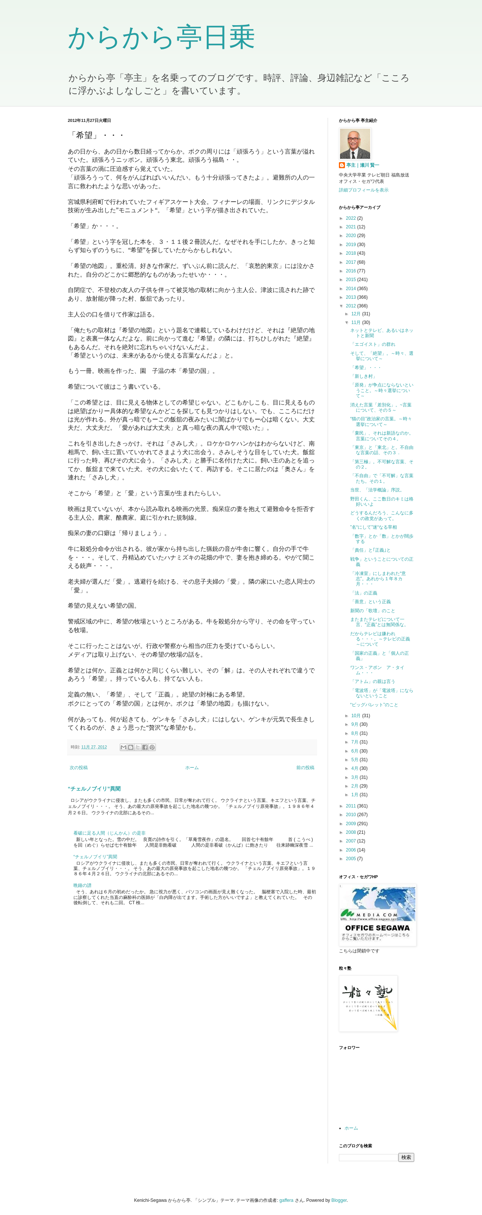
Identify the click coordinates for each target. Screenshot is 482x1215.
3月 (355, 777)
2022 (351, 218)
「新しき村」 (363, 376)
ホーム (192, 767)
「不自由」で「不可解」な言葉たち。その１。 (381, 478)
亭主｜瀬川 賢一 (362, 165)
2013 (351, 297)
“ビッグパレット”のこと (374, 704)
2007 (351, 841)
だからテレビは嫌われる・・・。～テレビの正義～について (380, 639)
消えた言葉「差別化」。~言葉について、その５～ (381, 407)
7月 (355, 742)
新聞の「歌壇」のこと (372, 610)
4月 (355, 768)
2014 (351, 288)
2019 (351, 244)
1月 (355, 794)
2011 (351, 806)
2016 (351, 271)
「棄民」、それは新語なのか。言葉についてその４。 (381, 435)
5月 (355, 759)
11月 (356, 322)
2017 (351, 262)
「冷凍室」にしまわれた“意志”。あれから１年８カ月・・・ (378, 579)
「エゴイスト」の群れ (372, 344)
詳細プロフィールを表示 (364, 190)
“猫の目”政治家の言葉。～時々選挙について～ (381, 421)
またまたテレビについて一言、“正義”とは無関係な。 (379, 622)
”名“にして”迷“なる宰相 (373, 527)
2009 (351, 823)
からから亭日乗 (161, 37)
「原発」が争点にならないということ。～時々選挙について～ (381, 390)
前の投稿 (305, 767)
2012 (351, 306)
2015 (351, 279)
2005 (351, 858)
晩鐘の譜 (82, 885)
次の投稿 (79, 767)
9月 (355, 724)
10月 (356, 715)
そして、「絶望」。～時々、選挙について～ (381, 356)
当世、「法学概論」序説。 (377, 490)
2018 (351, 253)
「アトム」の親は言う (372, 681)
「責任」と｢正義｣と (370, 550)
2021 (351, 227)
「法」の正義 (363, 593)
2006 (351, 850)
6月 (355, 751)
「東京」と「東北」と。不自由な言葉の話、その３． (381, 450)
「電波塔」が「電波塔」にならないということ (381, 693)
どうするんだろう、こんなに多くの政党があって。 (381, 515)
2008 (351, 832)
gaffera (286, 1200)
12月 (356, 313)
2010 (351, 814)
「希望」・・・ (366, 367)
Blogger (339, 1200)
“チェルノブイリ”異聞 (94, 789)
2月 (355, 786)
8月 (355, 733)
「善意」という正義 (370, 601)
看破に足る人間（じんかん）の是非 (109, 833)
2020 (351, 235)
